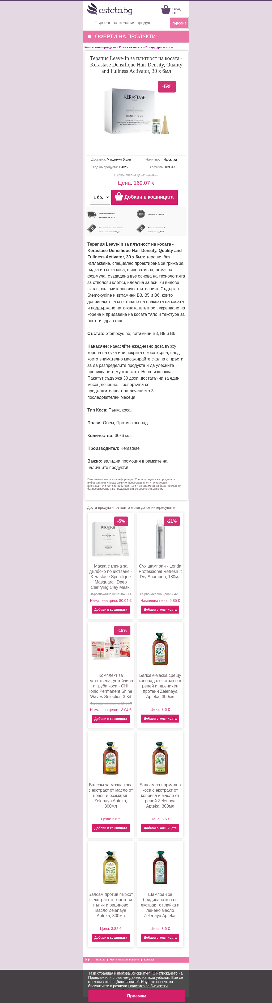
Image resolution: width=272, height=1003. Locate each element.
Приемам (136, 996)
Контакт (149, 959)
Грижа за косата (130, 47)
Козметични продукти (100, 47)
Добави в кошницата (110, 609)
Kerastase (130, 448)
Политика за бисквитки (148, 986)
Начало (100, 959)
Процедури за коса (159, 47)
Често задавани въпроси (124, 959)
